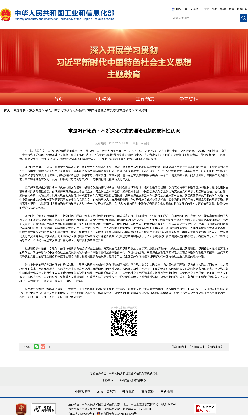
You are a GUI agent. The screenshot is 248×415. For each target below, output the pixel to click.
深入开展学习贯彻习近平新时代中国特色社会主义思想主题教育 (88, 110)
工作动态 (145, 99)
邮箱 (214, 9)
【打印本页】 (215, 346)
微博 (231, 9)
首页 (58, 99)
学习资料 (188, 99)
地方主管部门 (106, 391)
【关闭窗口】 (197, 346)
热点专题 (35, 110)
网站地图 (166, 391)
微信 (223, 9)
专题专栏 (19, 110)
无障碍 (194, 9)
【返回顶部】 (179, 346)
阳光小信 (179, 9)
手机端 (205, 9)
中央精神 (102, 99)
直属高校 (147, 391)
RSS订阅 (242, 9)
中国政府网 (83, 391)
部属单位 (128, 391)
